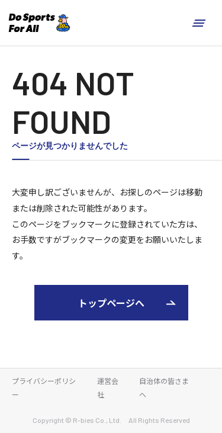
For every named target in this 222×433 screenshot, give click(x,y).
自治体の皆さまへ (164, 387)
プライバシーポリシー (44, 387)
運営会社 (107, 387)
